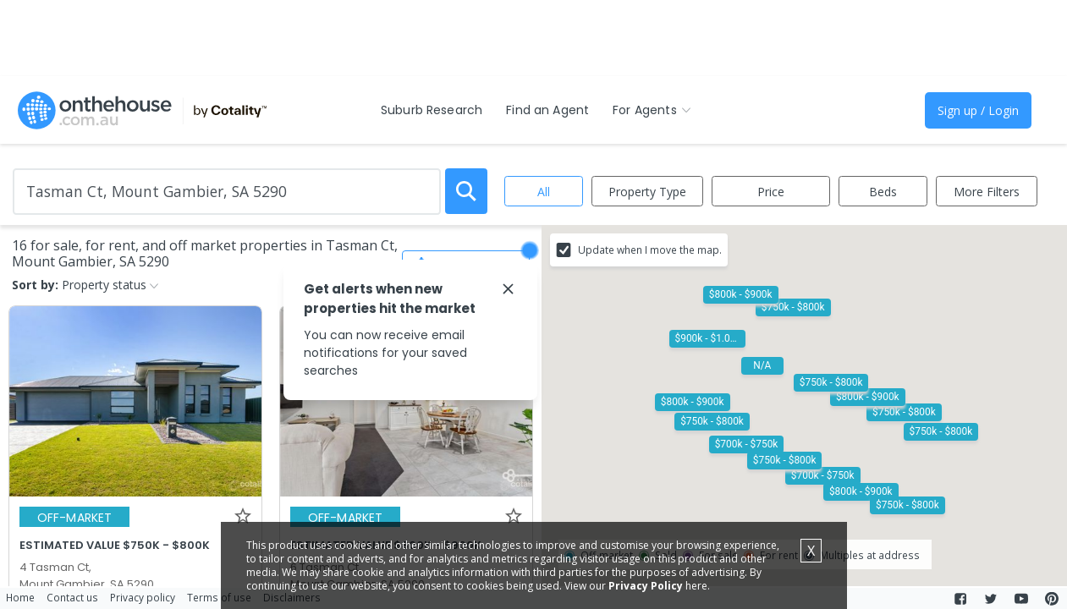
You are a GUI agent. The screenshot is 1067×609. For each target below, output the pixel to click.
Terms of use (219, 597)
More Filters (987, 192)
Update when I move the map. (650, 249)
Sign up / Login (978, 110)
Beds (883, 192)
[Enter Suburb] (227, 191)
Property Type (647, 192)
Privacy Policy (645, 586)
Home (20, 597)
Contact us (72, 597)
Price (770, 192)
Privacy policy (142, 597)
